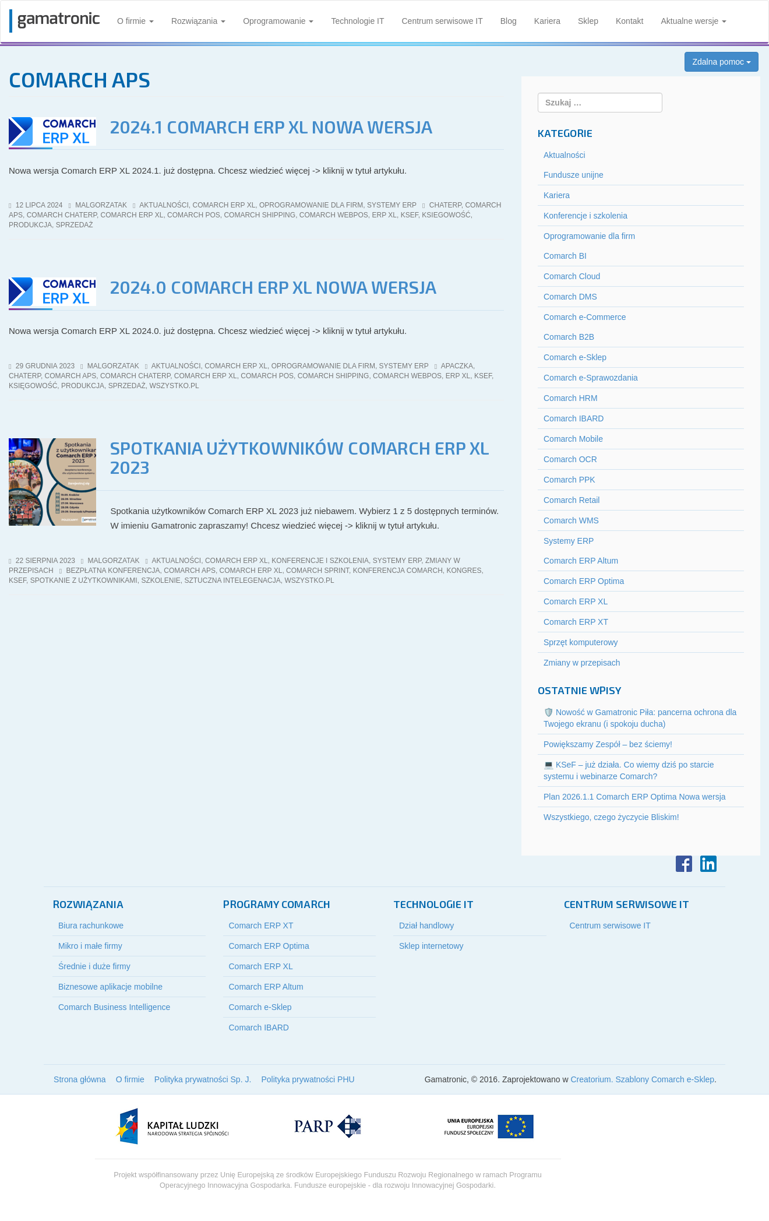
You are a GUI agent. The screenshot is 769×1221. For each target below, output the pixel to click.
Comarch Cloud (572, 276)
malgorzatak (101, 205)
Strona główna (80, 1079)
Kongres (463, 570)
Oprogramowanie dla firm (311, 205)
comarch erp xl (132, 215)
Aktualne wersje (693, 21)
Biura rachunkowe (91, 925)
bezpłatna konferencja (113, 570)
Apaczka (457, 366)
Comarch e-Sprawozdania (591, 377)
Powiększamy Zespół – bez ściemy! (608, 744)
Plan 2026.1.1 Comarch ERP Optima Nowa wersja (635, 796)
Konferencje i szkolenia (320, 561)
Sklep (588, 21)
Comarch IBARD (574, 418)
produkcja (30, 225)
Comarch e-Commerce (585, 317)
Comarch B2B (569, 337)
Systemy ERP (392, 205)
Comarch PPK (569, 479)
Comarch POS (193, 215)
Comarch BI (565, 256)
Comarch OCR (570, 459)
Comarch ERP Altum (581, 560)
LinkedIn (708, 864)
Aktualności (164, 205)
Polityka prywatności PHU (307, 1079)
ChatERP (445, 205)
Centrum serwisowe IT (442, 21)
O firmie (135, 21)
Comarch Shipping (259, 215)
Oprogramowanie (278, 21)
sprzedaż (74, 225)
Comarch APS (71, 376)
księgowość (33, 386)
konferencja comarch (398, 570)
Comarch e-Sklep (575, 357)
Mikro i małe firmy (90, 946)
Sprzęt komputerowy (581, 642)
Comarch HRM (571, 398)
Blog (508, 21)
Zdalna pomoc (721, 61)
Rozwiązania (198, 21)
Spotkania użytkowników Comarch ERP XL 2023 (299, 457)
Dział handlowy (426, 925)
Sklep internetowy (431, 946)
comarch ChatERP (62, 215)
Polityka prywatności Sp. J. (203, 1079)
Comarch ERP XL (224, 205)
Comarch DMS (570, 296)
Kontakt (629, 21)
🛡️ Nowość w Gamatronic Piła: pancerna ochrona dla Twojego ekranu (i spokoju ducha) (640, 718)
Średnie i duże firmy (94, 966)
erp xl (384, 215)
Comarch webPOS (333, 215)
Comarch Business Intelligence (114, 1007)
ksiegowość (446, 215)
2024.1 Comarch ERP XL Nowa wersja (271, 126)
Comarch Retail (571, 500)
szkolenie (160, 580)
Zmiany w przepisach (582, 662)
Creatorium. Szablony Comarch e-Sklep (642, 1079)
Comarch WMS (571, 520)
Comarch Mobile (573, 439)
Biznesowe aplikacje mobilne (110, 986)
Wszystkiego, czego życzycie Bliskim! (611, 817)
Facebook (684, 864)
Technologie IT (357, 21)
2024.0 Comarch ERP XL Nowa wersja (273, 286)
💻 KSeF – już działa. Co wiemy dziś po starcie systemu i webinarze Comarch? (629, 770)
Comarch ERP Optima (584, 581)
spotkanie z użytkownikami (83, 580)
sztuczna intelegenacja (232, 580)
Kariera (547, 21)
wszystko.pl (174, 386)
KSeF (409, 215)
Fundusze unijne (574, 175)
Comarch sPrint (317, 570)
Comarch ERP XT (576, 622)
